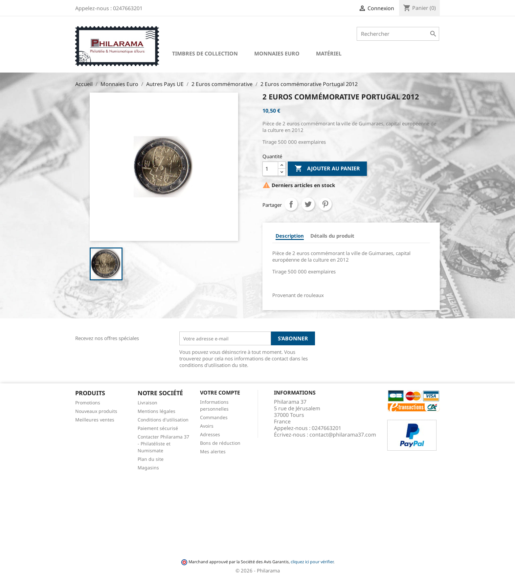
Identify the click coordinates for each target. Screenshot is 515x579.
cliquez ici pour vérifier (312, 562)
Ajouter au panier (327, 168)
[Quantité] (270, 168)
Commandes (214, 417)
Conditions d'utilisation (163, 420)
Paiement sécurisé (158, 428)
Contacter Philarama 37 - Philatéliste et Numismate (163, 444)
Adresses (210, 434)
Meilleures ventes (94, 420)
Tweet (308, 204)
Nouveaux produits (96, 411)
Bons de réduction (220, 443)
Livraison (147, 402)
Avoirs (206, 426)
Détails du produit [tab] (332, 235)
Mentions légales (156, 411)
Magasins (148, 467)
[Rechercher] (398, 34)
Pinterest (325, 204)
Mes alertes (213, 451)
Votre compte (220, 392)
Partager (291, 204)
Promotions (87, 402)
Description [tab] (290, 235)
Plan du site (151, 459)
